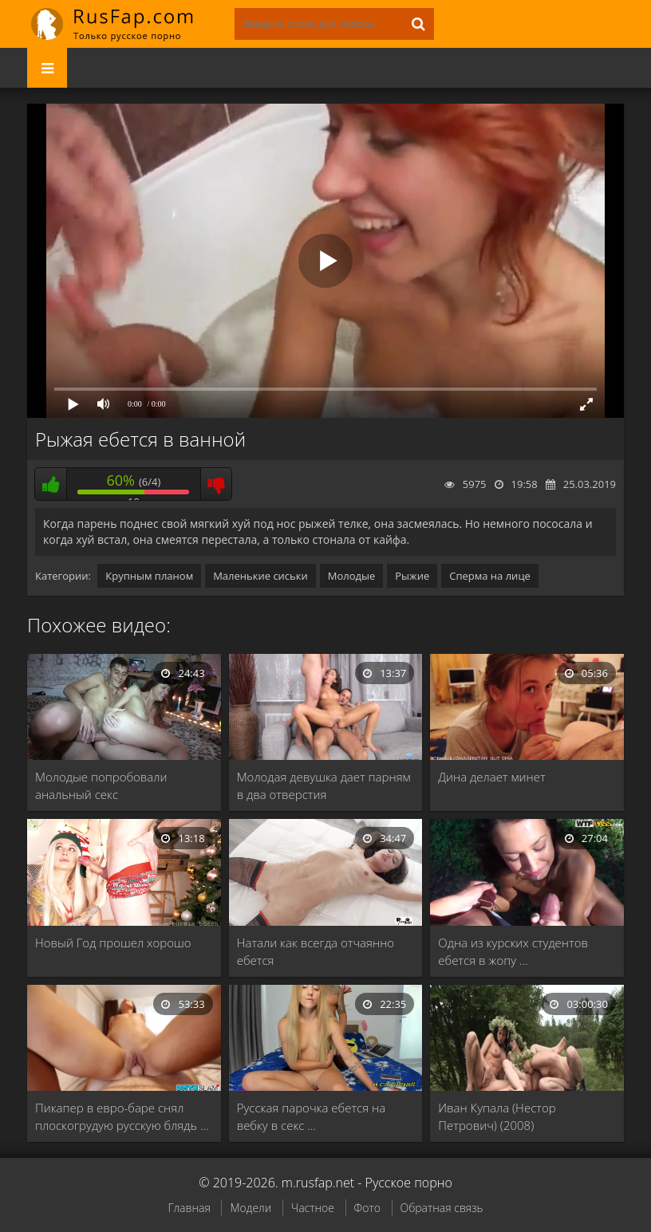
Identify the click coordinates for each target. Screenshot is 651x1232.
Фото (367, 1207)
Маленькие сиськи (260, 576)
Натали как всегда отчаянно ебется (315, 951)
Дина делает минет (491, 777)
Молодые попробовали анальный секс (101, 785)
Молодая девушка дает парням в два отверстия (324, 785)
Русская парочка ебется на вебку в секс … (311, 1116)
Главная (189, 1207)
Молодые (352, 576)
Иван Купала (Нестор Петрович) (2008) (496, 1116)
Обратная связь (441, 1207)
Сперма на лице (490, 576)
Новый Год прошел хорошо (113, 943)
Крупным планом (149, 576)
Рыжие (412, 576)
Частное (312, 1207)
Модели (250, 1207)
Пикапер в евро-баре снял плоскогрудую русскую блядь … (122, 1116)
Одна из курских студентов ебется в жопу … (513, 951)
